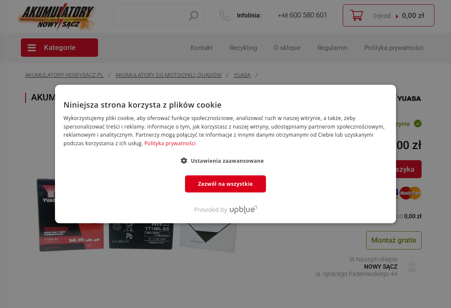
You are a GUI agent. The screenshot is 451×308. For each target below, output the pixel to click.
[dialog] (225, 154)
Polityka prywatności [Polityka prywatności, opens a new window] (170, 143)
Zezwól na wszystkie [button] (225, 184)
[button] (225, 160)
